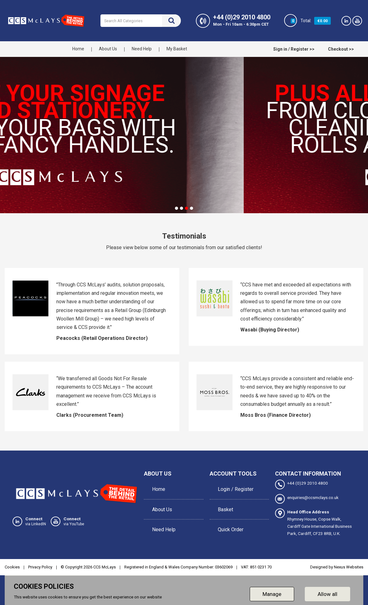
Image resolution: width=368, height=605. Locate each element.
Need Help (142, 48)
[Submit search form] (171, 20)
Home (78, 48)
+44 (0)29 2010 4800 (301, 484)
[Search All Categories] (140, 20)
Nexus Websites (348, 567)
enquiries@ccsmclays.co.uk (307, 499)
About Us (108, 48)
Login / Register (234, 486)
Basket (223, 500)
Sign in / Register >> (293, 49)
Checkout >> (341, 49)
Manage (272, 594)
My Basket (176, 48)
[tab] (176, 208)
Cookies (12, 567)
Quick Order (229, 514)
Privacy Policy (40, 567)
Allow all (327, 594)
